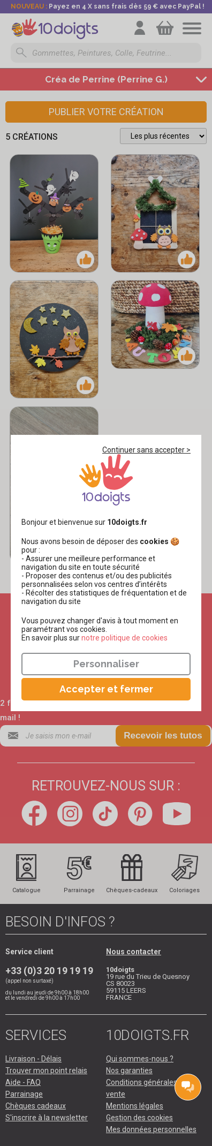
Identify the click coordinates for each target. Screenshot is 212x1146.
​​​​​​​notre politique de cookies (124, 638)
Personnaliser (106, 663)
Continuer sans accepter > (146, 450)
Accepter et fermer (106, 689)
